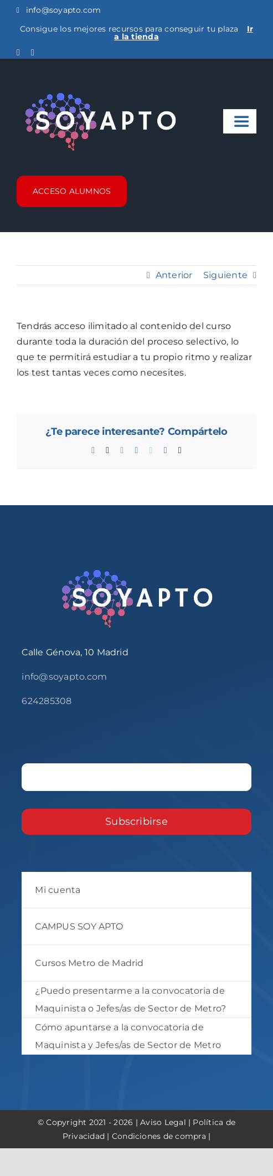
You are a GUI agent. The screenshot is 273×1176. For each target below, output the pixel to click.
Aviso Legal (163, 1122)
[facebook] (18, 52)
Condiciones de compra (159, 1136)
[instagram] (32, 52)
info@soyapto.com (59, 10)
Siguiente (225, 275)
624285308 (46, 701)
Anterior (174, 275)
